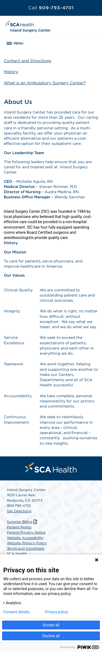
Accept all (51, 625)
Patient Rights (19, 527)
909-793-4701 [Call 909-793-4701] (51, 7)
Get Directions (19, 511)
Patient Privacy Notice (26, 532)
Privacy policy (56, 612)
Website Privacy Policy (27, 543)
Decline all (51, 636)
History (11, 71)
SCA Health (17, 554)
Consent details (16, 612)
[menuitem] (51, 467)
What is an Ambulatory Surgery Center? (45, 82)
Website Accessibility (25, 538)
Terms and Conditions (25, 548)
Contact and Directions (27, 60)
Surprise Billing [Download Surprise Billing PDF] (22, 522)
